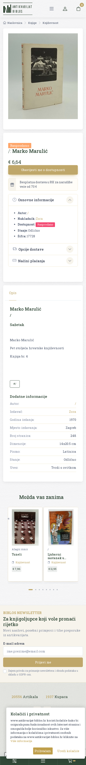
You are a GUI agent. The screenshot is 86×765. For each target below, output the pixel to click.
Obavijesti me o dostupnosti (43, 170)
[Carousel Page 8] (57, 589)
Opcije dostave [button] (28, 249)
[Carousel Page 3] (39, 589)
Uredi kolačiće (68, 751)
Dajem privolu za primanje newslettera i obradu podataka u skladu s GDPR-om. (43, 672)
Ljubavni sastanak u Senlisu (56, 558)
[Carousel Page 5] (46, 589)
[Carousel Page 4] (42, 589)
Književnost (50, 23)
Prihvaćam (43, 751)
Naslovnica (12, 23)
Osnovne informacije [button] (33, 200)
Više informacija (21, 741)
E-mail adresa (14, 643)
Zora (39, 219)
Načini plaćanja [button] (29, 260)
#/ (14, 384)
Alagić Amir (20, 549)
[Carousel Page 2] (35, 589)
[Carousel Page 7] (53, 589)
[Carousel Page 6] (50, 589)
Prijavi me (43, 662)
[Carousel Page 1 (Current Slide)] (31, 589)
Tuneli (17, 554)
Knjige (32, 23)
